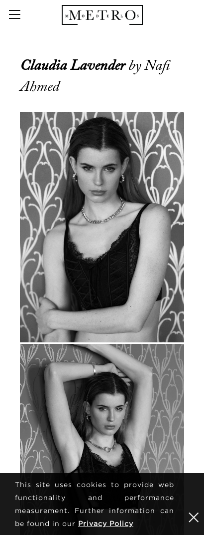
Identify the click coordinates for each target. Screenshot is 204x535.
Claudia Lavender (74, 65)
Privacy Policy (105, 523)
